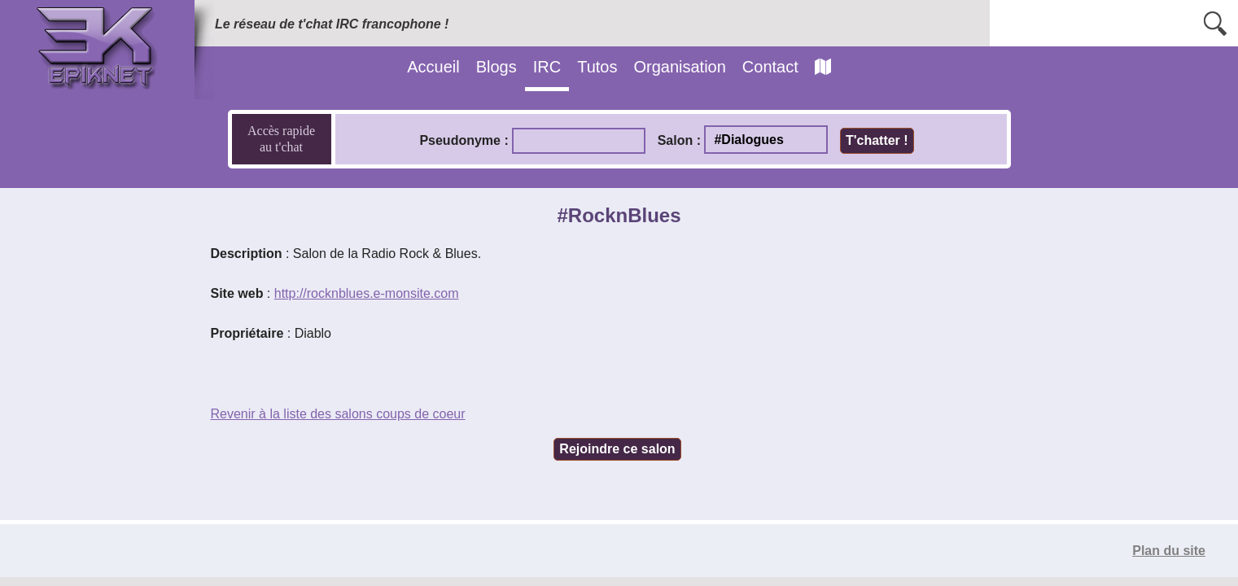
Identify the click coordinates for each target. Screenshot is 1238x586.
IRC (547, 67)
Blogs (496, 67)
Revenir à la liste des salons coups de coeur (338, 414)
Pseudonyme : (463, 140)
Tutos (597, 67)
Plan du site (1168, 551)
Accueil (433, 67)
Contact (770, 67)
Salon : (679, 140)
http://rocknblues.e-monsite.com (366, 293)
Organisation (679, 67)
